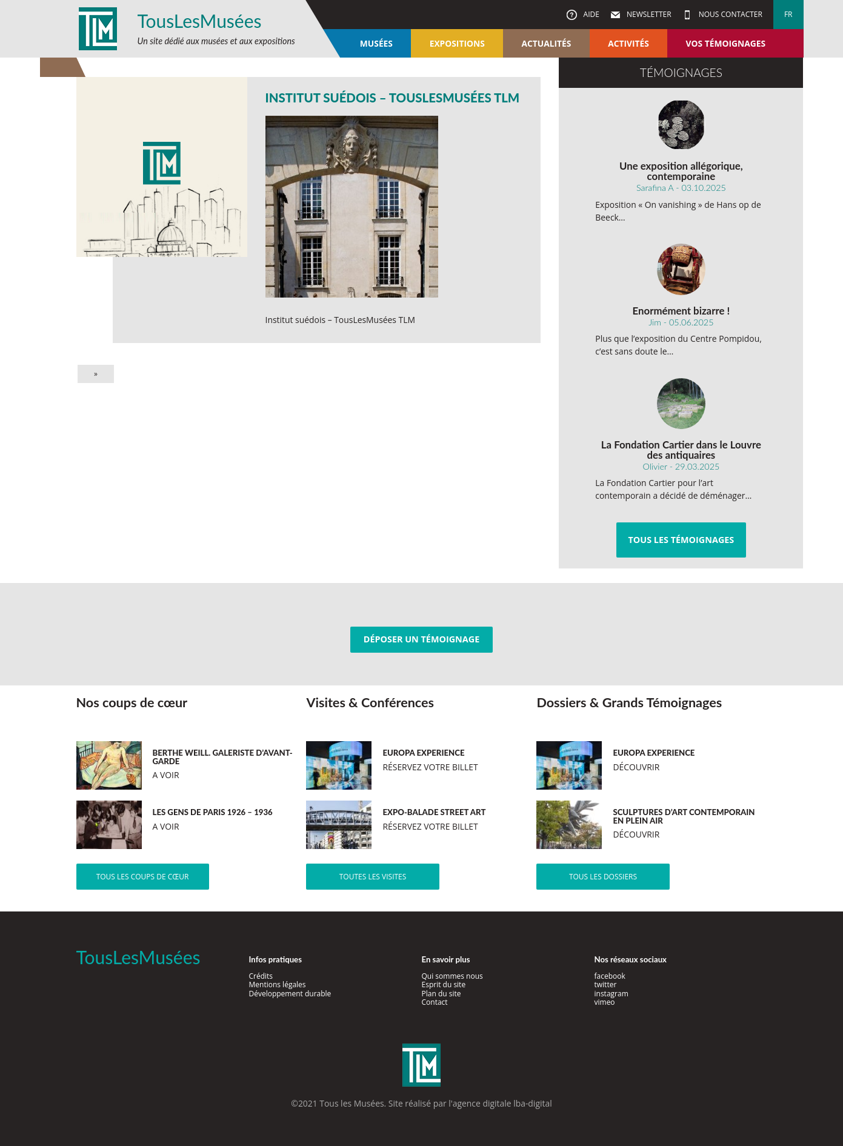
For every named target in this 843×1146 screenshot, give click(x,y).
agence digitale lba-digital (502, 1103)
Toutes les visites (373, 876)
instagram (611, 993)
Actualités (546, 43)
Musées (376, 43)
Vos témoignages (725, 43)
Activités (628, 43)
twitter (606, 984)
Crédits (261, 976)
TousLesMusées (200, 21)
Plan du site (441, 993)
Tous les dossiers (603, 876)
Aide (590, 14)
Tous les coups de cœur (142, 876)
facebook (610, 976)
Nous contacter (729, 14)
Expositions (457, 43)
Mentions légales (277, 984)
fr (788, 14)
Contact (435, 1002)
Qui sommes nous (452, 976)
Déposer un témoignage (421, 639)
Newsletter (648, 14)
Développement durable (290, 993)
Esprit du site (444, 984)
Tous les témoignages (681, 539)
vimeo (605, 1002)
